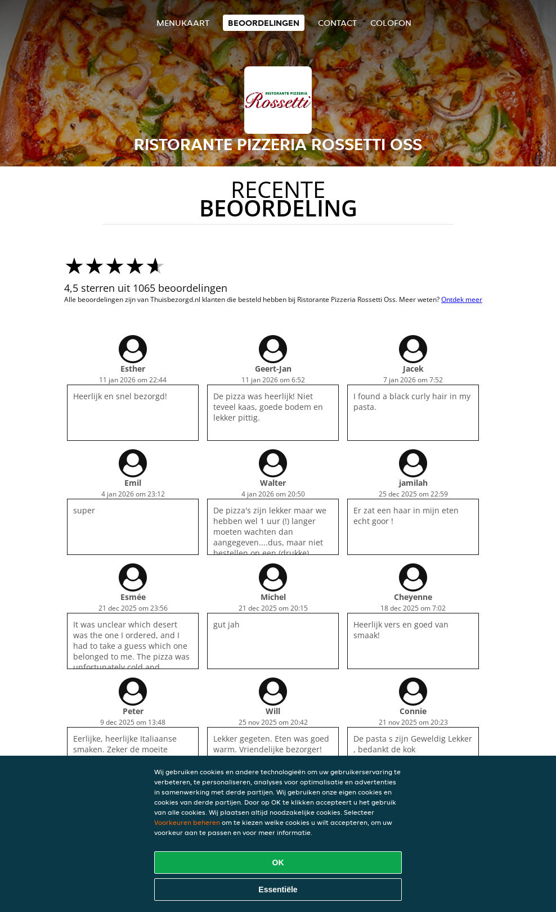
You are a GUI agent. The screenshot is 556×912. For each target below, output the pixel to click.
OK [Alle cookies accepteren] (278, 862)
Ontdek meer (461, 299)
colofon (390, 23)
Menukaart (182, 23)
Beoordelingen (263, 23)
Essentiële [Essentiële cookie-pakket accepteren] (277, 889)
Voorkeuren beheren (187, 822)
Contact (337, 23)
